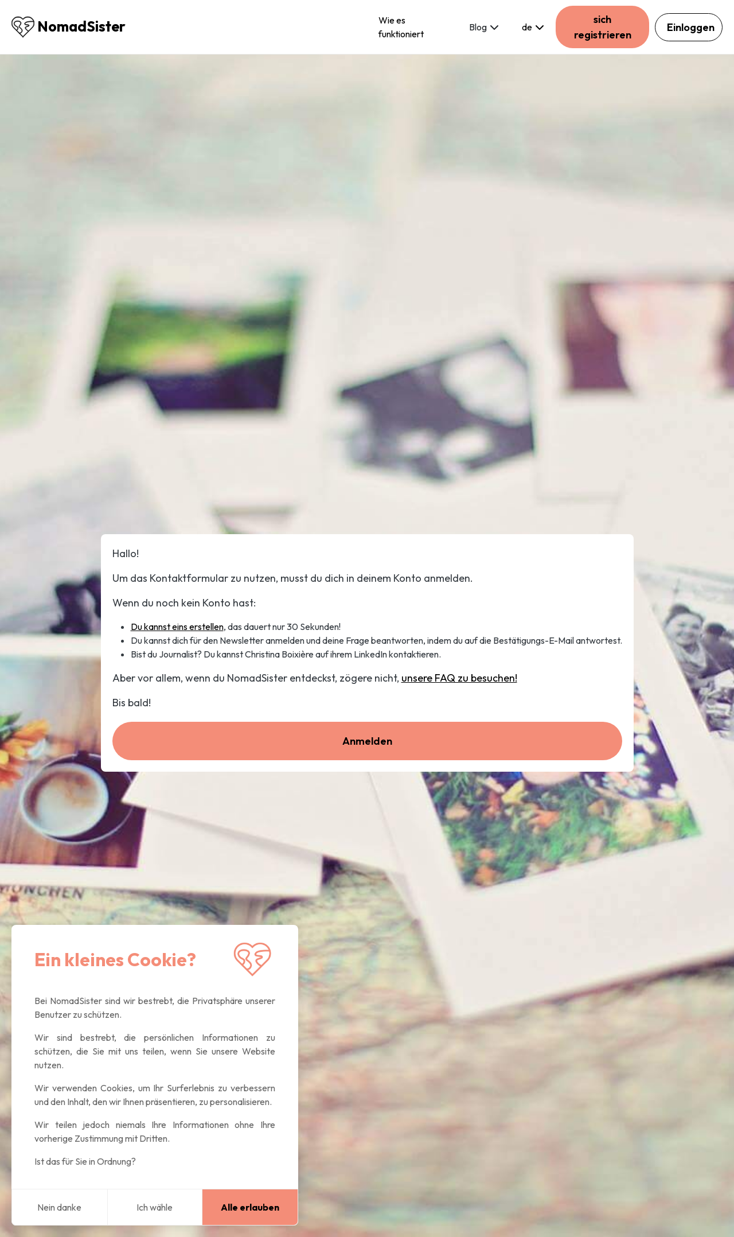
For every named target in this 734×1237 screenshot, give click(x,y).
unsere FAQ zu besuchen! (459, 677)
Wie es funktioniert (401, 27)
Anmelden (367, 741)
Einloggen (691, 27)
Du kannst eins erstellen (177, 626)
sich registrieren (602, 27)
